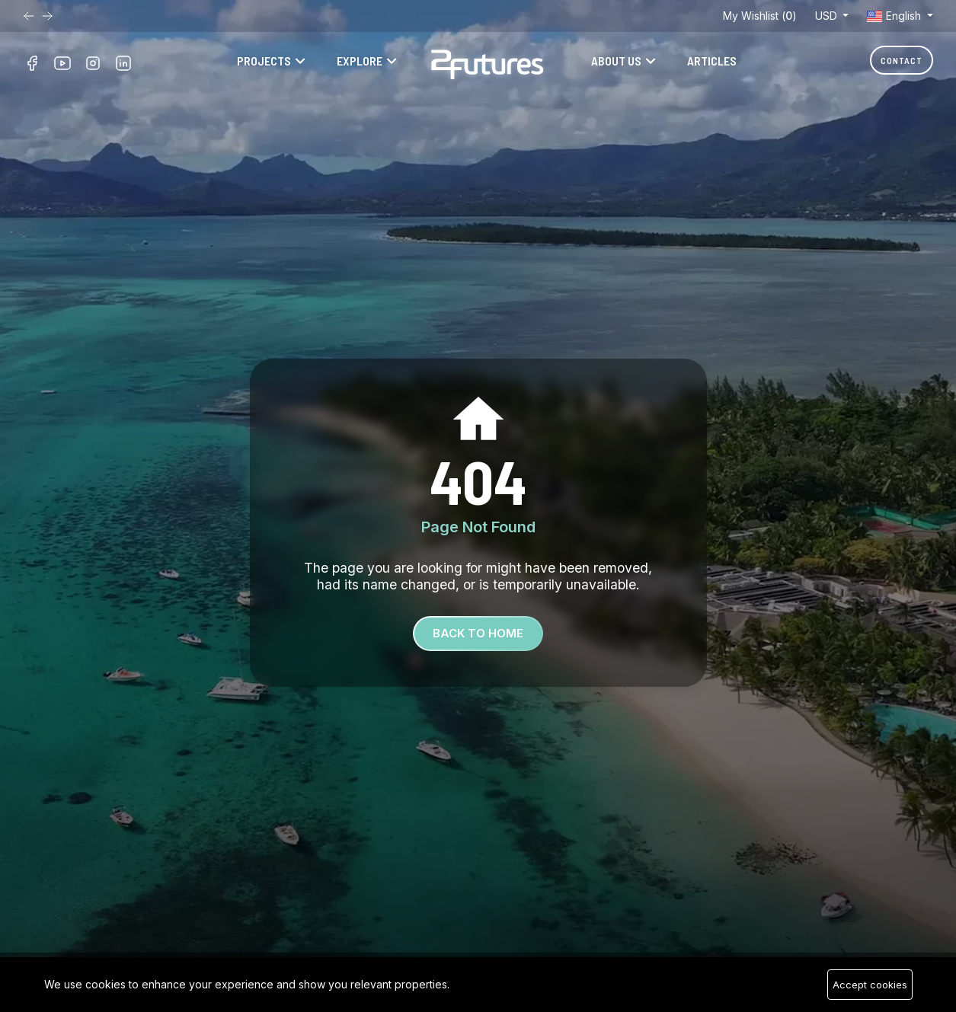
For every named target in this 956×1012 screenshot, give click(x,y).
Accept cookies (870, 984)
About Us (616, 60)
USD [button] (827, 15)
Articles (712, 60)
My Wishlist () (760, 15)
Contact (901, 60)
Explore (359, 60)
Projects (264, 60)
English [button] (895, 16)
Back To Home (478, 633)
